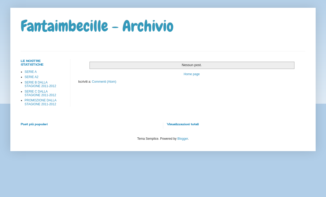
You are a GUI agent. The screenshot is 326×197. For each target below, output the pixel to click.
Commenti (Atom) (104, 81)
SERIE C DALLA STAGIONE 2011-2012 (40, 93)
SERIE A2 (31, 77)
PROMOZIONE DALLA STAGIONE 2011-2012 (40, 102)
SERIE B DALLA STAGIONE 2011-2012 (40, 84)
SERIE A (31, 72)
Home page (192, 74)
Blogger (182, 138)
